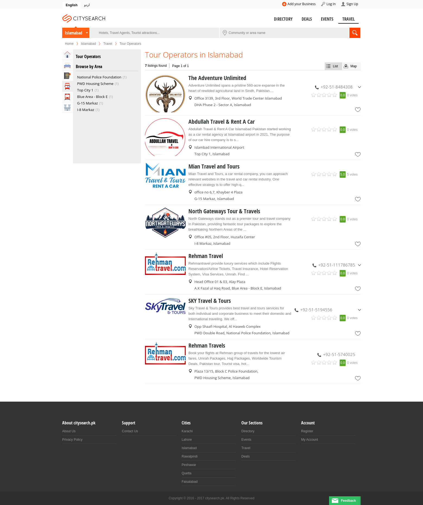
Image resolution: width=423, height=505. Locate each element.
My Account (309, 440)
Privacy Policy (72, 440)
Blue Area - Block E (92, 96)
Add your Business (301, 4)
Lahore (187, 440)
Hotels (67, 65)
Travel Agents (67, 76)
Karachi (187, 431)
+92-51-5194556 (316, 309)
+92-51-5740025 (339, 354)
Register (307, 431)
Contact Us (130, 431)
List (335, 66)
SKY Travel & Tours (209, 301)
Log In (331, 4)
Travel (348, 19)
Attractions (67, 107)
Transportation (67, 97)
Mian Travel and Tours (213, 166)
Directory (283, 19)
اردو (87, 5)
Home (69, 44)
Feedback (348, 501)
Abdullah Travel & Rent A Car (221, 121)
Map (354, 66)
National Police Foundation (99, 77)
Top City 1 (85, 90)
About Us (68, 431)
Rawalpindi (190, 456)
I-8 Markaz (85, 109)
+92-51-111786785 (336, 265)
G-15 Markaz (87, 103)
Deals (307, 19)
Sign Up (352, 4)
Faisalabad (190, 482)
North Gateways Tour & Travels (224, 211)
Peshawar (189, 465)
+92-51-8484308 (337, 87)
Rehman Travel (205, 256)
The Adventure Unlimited (217, 78)
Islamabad (73, 33)
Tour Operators (67, 86)
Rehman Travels (206, 345)
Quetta (186, 473)
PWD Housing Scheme (95, 83)
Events (327, 19)
